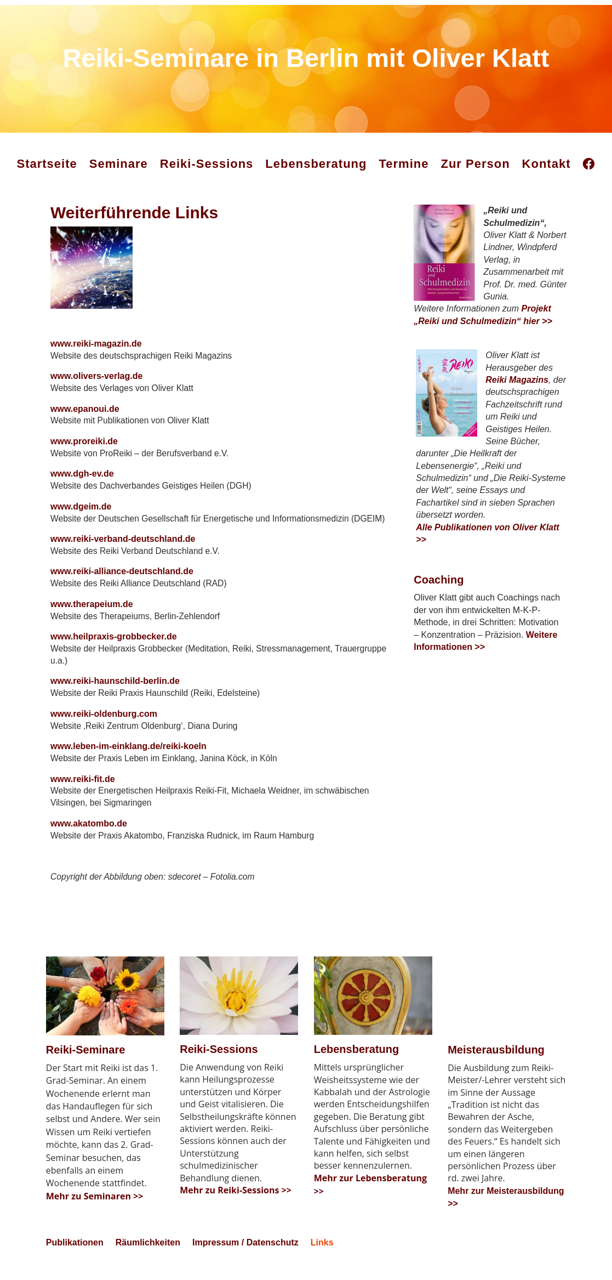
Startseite (47, 164)
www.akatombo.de (88, 837)
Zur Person (475, 164)
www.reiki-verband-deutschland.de (122, 546)
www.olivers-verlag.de (96, 379)
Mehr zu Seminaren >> (95, 1213)
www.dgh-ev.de (82, 479)
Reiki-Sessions (207, 164)
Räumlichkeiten (148, 1259)
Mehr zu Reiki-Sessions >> (235, 1206)
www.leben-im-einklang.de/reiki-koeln (128, 758)
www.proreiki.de (84, 446)
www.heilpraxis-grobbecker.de (113, 646)
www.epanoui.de (84, 412)
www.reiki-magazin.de (96, 346)
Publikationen (75, 1259)
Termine (404, 164)
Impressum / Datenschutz (245, 1259)
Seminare (118, 164)
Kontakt (546, 164)
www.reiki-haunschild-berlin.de (115, 691)
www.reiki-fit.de (82, 791)
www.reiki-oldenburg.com (103, 725)
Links (322, 1259)
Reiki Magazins (516, 379)
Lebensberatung (316, 164)
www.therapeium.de (91, 613)
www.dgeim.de (80, 513)
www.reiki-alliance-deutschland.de (121, 579)
